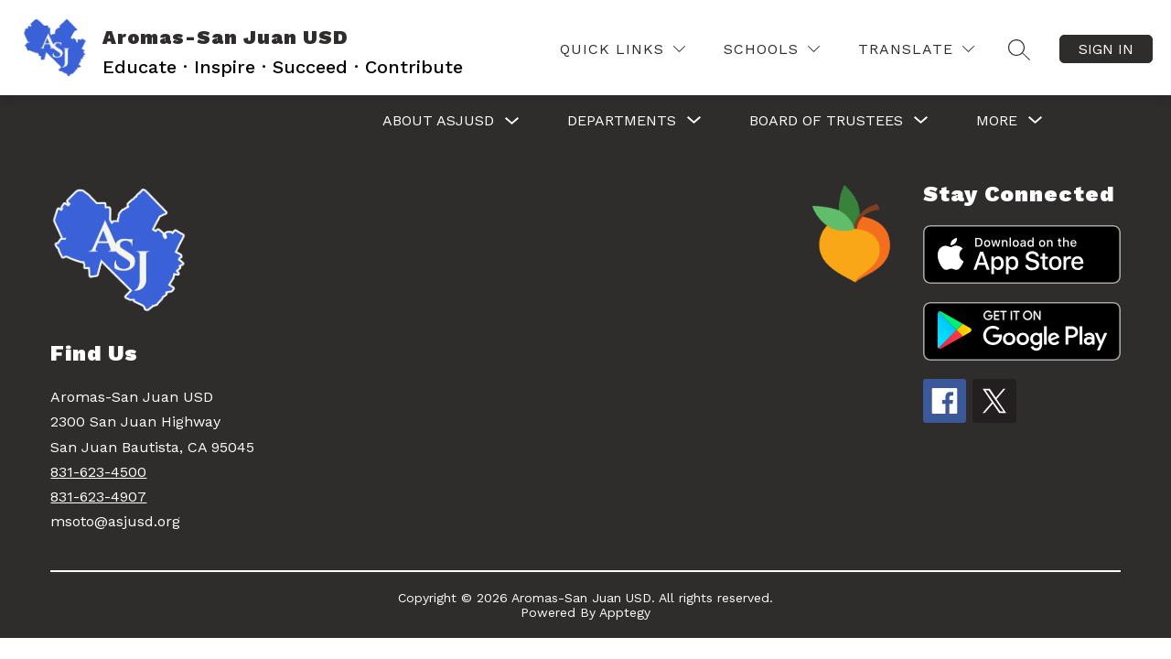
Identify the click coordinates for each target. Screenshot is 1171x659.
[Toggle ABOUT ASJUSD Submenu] (512, 121)
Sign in (1106, 49)
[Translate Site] (916, 49)
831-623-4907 (98, 496)
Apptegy (624, 612)
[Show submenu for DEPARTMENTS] (621, 121)
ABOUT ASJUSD (438, 120)
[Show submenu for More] (996, 121)
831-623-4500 (98, 472)
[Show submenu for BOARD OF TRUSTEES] (826, 121)
